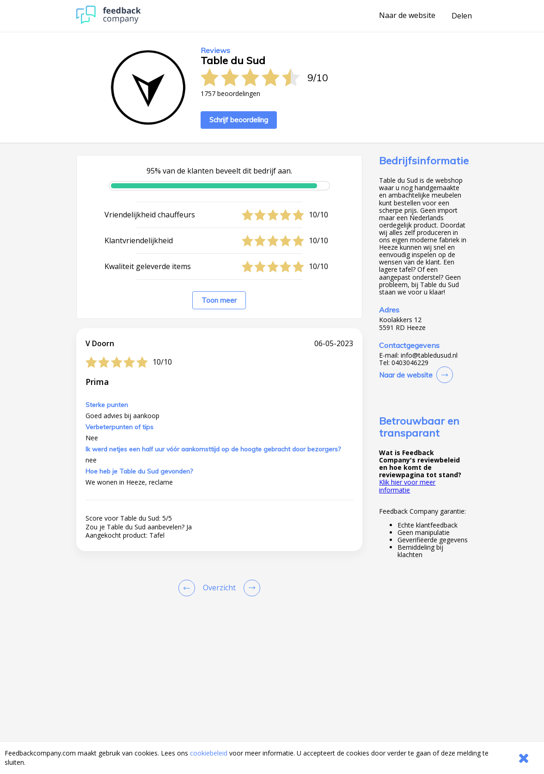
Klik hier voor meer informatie (407, 486)
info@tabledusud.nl (429, 355)
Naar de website (407, 15)
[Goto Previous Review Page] (188, 588)
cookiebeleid (208, 753)
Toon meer (219, 300)
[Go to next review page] (250, 588)
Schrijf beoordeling (238, 119)
